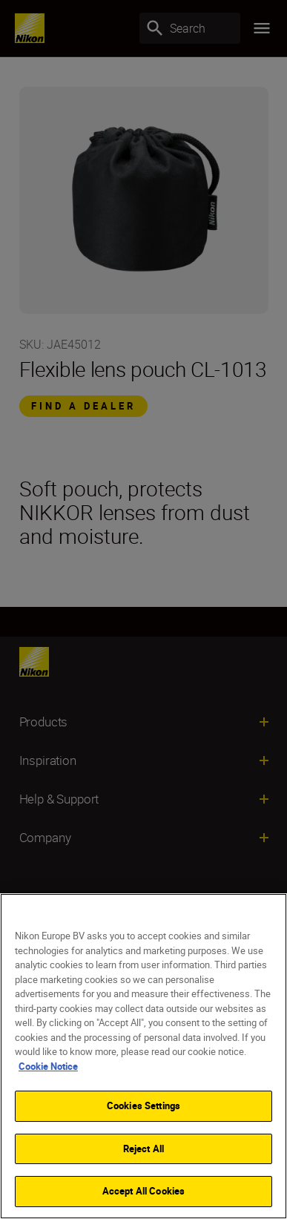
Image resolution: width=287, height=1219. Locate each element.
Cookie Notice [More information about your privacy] (48, 1066)
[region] (143, 1056)
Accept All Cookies (143, 1190)
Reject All (143, 1148)
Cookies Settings (143, 1105)
